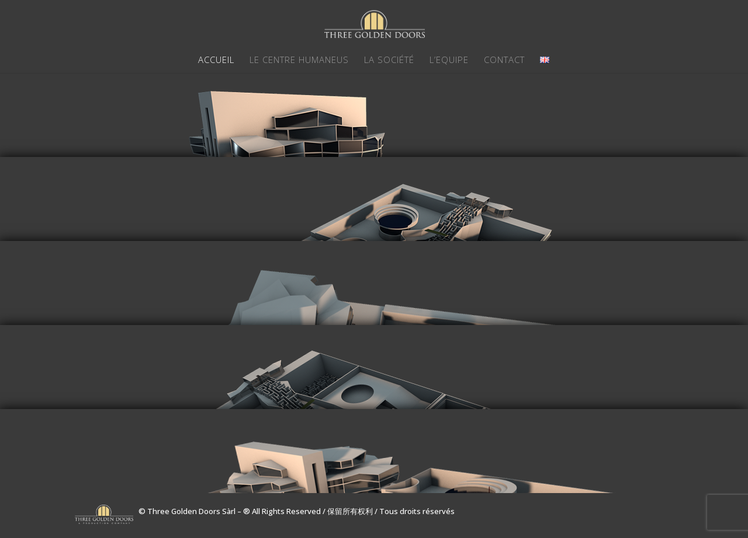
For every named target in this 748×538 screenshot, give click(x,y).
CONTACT (504, 60)
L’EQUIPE (449, 60)
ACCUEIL (216, 60)
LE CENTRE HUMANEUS (299, 60)
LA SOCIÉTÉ (389, 60)
